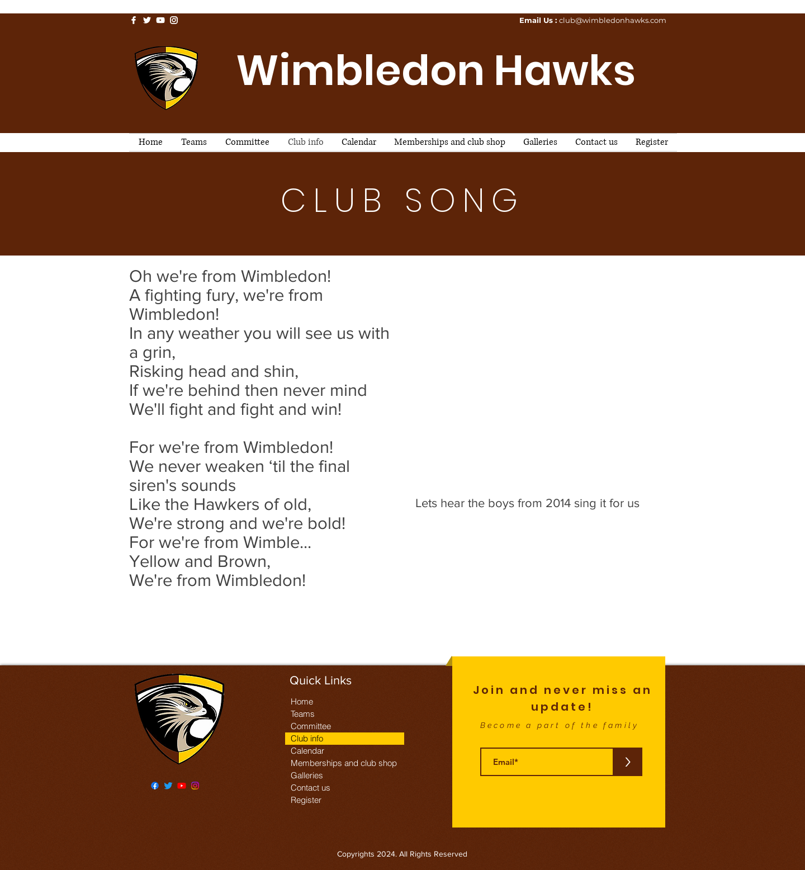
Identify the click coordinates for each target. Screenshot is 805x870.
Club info (307, 738)
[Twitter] (168, 786)
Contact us (310, 787)
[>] (627, 762)
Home (302, 701)
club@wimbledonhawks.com (612, 20)
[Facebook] (155, 786)
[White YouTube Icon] (160, 20)
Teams (303, 713)
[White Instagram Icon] (174, 20)
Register (306, 800)
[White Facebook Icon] (134, 20)
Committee (311, 726)
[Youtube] (182, 786)
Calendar (307, 750)
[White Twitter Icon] (147, 20)
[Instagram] (195, 786)
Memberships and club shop (344, 763)
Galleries (307, 775)
